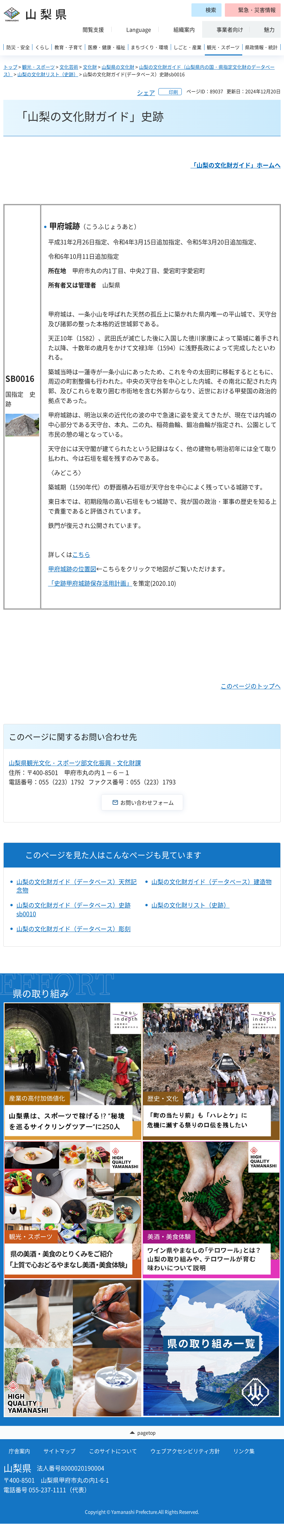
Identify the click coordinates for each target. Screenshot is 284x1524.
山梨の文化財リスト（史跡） (47, 74)
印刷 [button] (173, 91)
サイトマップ (59, 1452)
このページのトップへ (251, 686)
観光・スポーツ (38, 66)
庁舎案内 (19, 1452)
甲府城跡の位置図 (72, 568)
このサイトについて (113, 1452)
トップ (10, 66)
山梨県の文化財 (118, 66)
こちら (81, 554)
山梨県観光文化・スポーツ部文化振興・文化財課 (75, 762)
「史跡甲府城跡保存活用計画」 (90, 583)
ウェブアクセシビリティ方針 (185, 1452)
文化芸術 (68, 66)
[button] (253, 10)
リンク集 (244, 1452)
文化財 (90, 66)
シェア (146, 92)
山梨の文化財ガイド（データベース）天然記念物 (76, 886)
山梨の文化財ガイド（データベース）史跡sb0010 (73, 909)
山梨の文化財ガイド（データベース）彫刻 (73, 929)
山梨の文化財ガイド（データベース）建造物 (211, 882)
